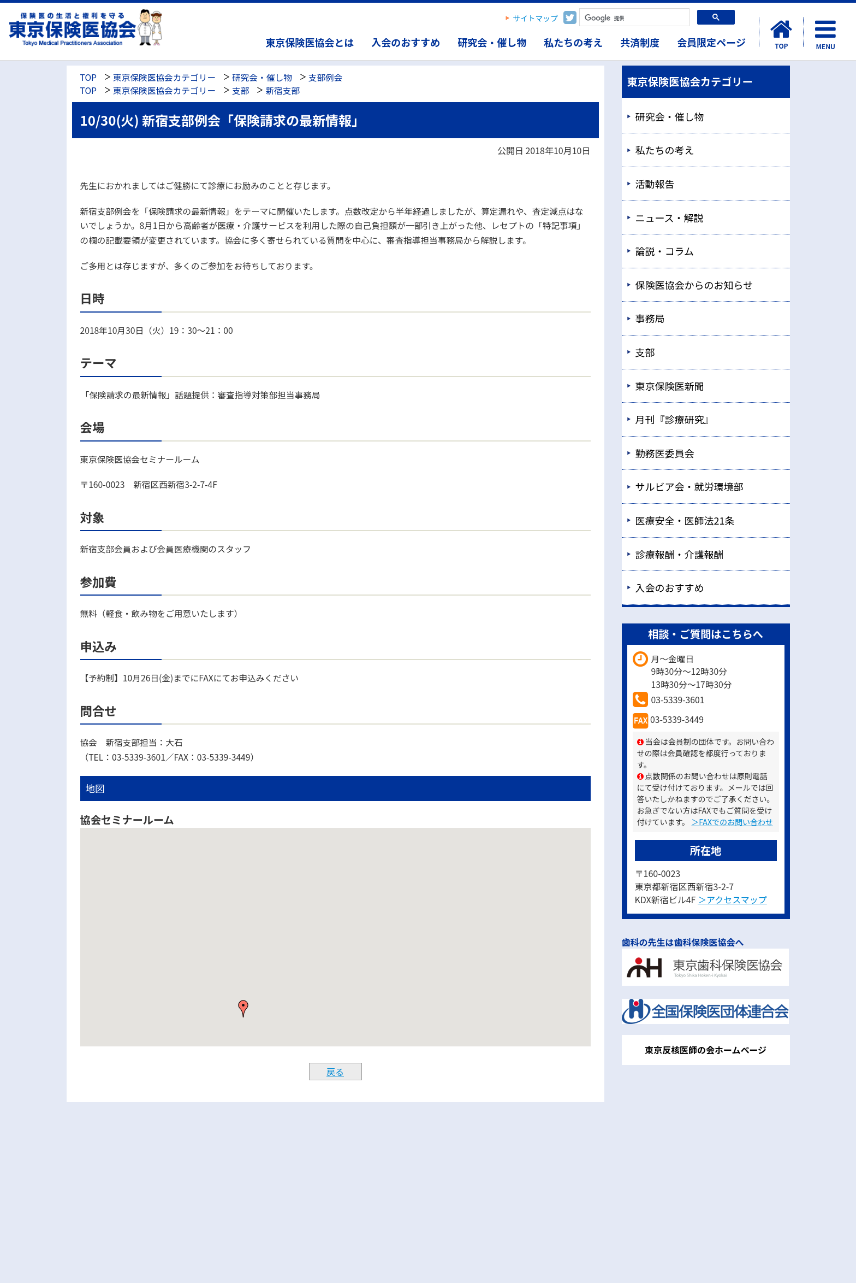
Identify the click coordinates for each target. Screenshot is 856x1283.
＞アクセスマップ (732, 899)
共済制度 (639, 42)
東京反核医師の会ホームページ (705, 1049)
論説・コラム (664, 251)
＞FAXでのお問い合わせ (732, 821)
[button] (243, 1008)
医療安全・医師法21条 (685, 520)
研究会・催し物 (491, 42)
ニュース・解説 (669, 217)
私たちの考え (573, 42)
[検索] (633, 18)
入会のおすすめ (405, 42)
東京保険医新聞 (669, 386)
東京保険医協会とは (309, 42)
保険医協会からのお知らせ (694, 285)
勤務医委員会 (664, 453)
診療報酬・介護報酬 (679, 554)
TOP (88, 77)
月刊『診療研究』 (674, 419)
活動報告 (655, 183)
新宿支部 (282, 90)
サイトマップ (535, 18)
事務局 (650, 318)
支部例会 (325, 77)
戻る (335, 1071)
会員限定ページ (711, 42)
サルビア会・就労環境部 (689, 486)
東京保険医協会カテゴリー (164, 77)
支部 (240, 90)
